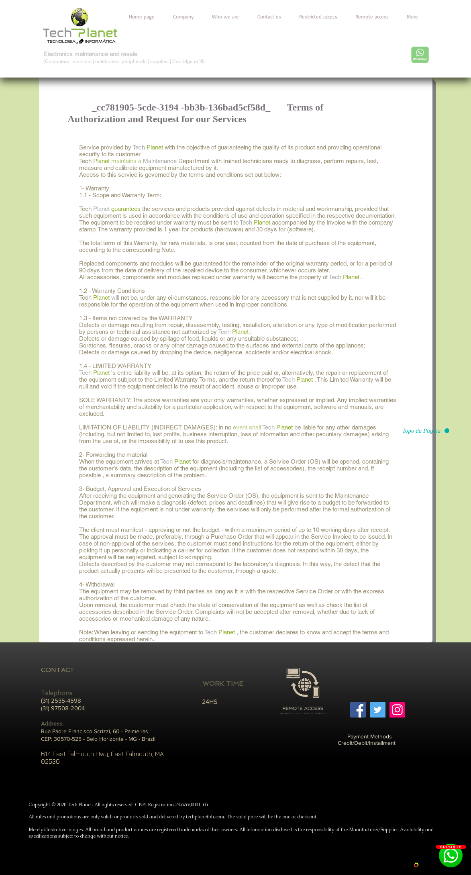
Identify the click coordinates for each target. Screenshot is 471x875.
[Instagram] (397, 710)
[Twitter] (377, 710)
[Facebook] (358, 710)
